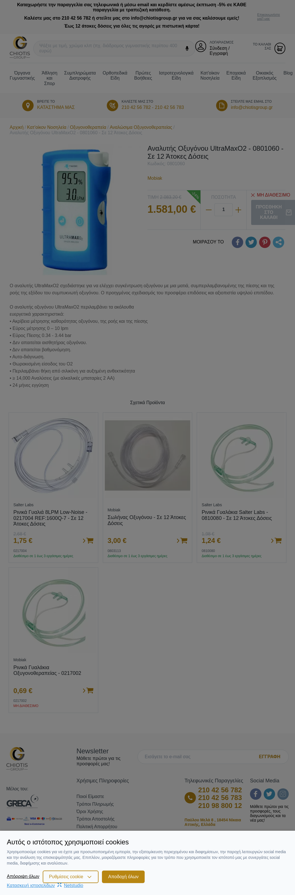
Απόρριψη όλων (23, 876)
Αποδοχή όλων (123, 876)
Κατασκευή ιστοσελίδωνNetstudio (45, 885)
